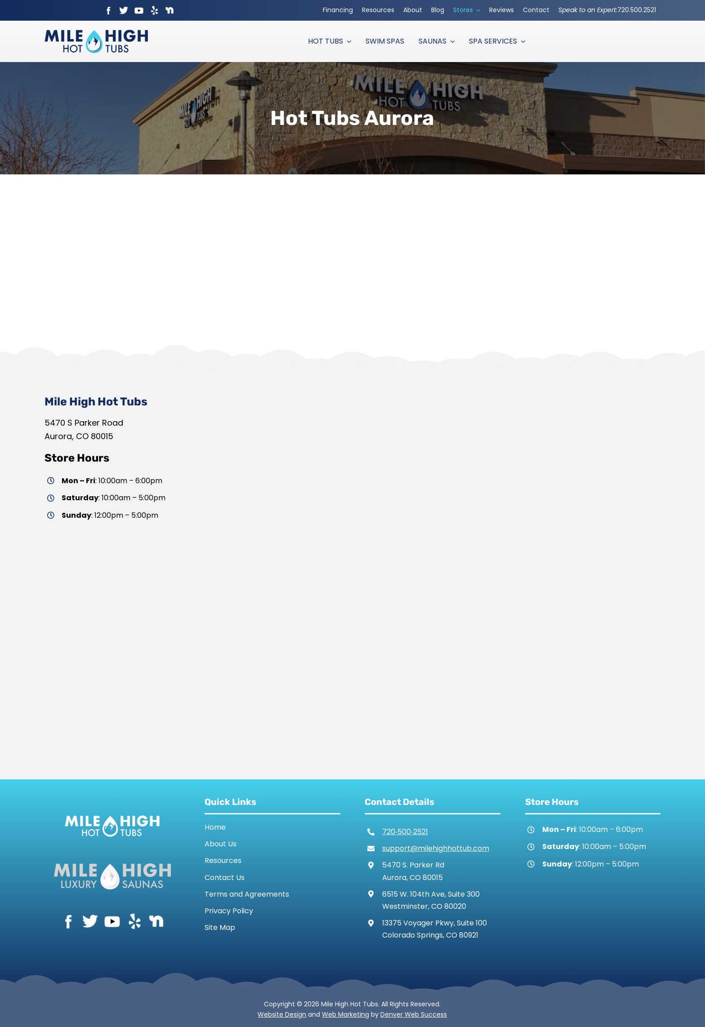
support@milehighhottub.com (435, 848)
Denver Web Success (413, 1014)
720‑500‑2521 (405, 832)
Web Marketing (345, 1014)
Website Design (282, 1014)
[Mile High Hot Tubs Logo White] (112, 813)
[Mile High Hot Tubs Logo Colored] (96, 33)
